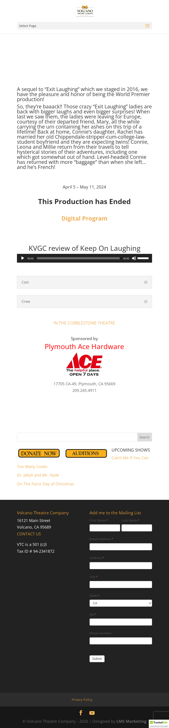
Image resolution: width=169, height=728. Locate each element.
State (94, 595)
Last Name (130, 520)
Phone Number (101, 633)
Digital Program (84, 218)
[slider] (78, 258)
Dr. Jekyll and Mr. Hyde (38, 475)
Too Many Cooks (32, 466)
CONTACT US (29, 533)
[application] (84, 258)
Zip (93, 614)
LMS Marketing (131, 721)
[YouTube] (92, 713)
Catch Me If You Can (130, 457)
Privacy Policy (82, 700)
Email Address (101, 539)
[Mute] (134, 258)
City (93, 577)
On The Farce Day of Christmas (45, 483)
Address (97, 558)
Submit (97, 658)
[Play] (22, 258)
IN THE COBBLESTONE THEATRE (84, 323)
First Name (99, 520)
